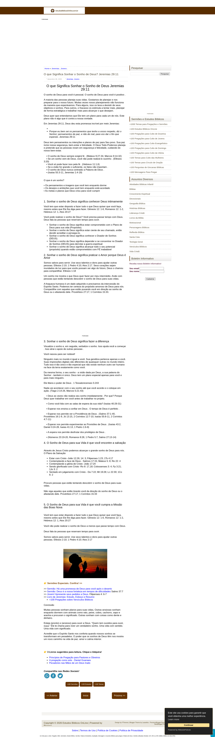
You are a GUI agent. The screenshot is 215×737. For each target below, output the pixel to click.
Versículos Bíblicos (138, 246)
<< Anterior (52, 695)
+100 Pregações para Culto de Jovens (147, 138)
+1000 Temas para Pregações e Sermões (148, 124)
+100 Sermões (72, 684)
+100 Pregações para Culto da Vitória (146, 153)
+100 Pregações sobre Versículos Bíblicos (71, 599)
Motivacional (135, 222)
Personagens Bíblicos (139, 227)
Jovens (64, 69)
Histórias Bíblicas (137, 208)
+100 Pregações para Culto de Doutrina (147, 134)
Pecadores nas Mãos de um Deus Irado (69, 663)
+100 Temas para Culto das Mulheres (146, 158)
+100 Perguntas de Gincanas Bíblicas (146, 167)
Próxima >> (119, 695)
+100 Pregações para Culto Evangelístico (148, 143)
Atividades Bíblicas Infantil (141, 184)
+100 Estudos (86, 684)
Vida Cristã (134, 251)
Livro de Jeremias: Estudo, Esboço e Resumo (70, 597)
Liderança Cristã (136, 213)
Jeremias (55, 69)
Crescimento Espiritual (139, 194)
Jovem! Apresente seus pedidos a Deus (67, 594)
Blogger (48, 725)
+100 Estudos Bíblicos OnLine (143, 129)
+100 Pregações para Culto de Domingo (147, 148)
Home (47, 69)
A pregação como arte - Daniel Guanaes (70, 660)
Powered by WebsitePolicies (179, 730)
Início (85, 695)
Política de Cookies (107, 730)
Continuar (188, 725)
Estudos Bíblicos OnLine (75, 723)
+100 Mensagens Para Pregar (143, 172)
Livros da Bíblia (136, 218)
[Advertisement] (107, 42)
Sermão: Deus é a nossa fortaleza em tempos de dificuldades (79, 591)
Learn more (173, 719)
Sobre (75, 730)
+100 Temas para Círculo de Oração (146, 162)
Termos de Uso (88, 730)
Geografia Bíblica (137, 203)
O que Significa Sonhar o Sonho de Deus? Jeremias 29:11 (81, 74)
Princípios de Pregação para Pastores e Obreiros (74, 657)
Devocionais (135, 199)
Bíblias (132, 189)
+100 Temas (99, 684)
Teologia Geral (136, 242)
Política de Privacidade (131, 730)
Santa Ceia (134, 237)
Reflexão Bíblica (136, 232)
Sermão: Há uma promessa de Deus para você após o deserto (79, 588)
